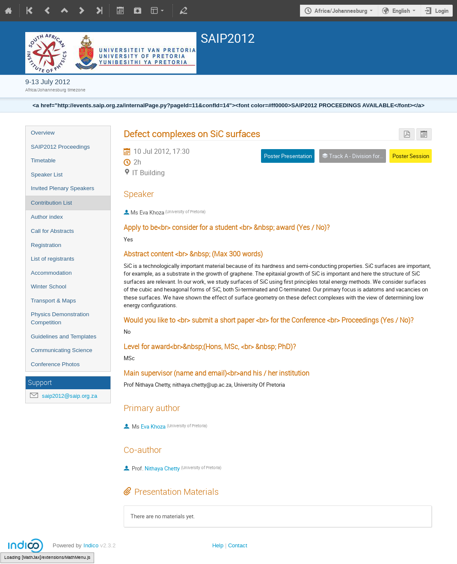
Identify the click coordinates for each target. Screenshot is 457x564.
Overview (43, 132)
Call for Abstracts (52, 231)
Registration (46, 245)
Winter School (48, 286)
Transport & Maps (53, 300)
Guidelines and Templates (63, 336)
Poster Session (410, 156)
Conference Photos (55, 364)
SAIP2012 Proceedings (60, 147)
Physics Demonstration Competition (60, 318)
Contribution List (51, 203)
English (401, 11)
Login (441, 11)
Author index (47, 217)
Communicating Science (61, 350)
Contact (237, 545)
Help (217, 545)
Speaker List (46, 174)
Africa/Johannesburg (341, 11)
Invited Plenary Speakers (62, 188)
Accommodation (51, 273)
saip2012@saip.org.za (69, 396)
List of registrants (52, 259)
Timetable (43, 160)
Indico (90, 545)
